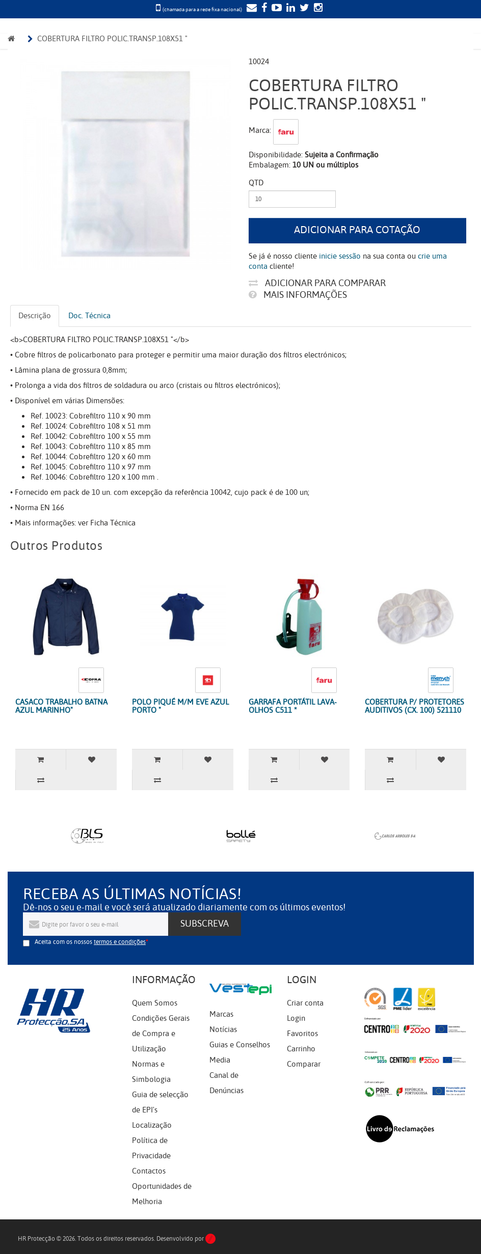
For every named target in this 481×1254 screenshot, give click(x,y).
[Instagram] (317, 9)
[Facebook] (263, 9)
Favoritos (302, 1033)
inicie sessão (340, 256)
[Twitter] (303, 9)
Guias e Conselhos (239, 1044)
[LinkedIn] (289, 9)
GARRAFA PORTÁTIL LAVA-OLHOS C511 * (293, 706)
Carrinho (301, 1048)
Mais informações (298, 295)
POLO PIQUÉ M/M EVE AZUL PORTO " (180, 706)
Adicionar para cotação (357, 229)
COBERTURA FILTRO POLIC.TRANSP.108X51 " (112, 39)
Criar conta (305, 1003)
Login (296, 1018)
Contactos (149, 1171)
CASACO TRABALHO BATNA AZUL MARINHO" (61, 706)
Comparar (303, 1064)
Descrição (34, 315)
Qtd (256, 183)
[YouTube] (275, 9)
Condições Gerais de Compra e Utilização (161, 1033)
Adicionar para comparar (317, 283)
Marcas (221, 1014)
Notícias (223, 1029)
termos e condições (120, 941)
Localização (152, 1125)
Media (219, 1060)
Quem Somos (154, 1003)
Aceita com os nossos (90, 941)
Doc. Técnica (89, 315)
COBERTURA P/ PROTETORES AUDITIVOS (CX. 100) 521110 (414, 706)
